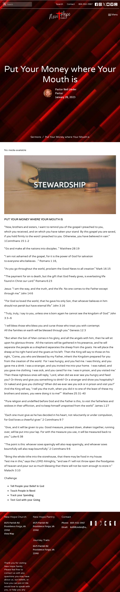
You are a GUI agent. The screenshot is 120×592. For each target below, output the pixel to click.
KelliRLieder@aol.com (78, 527)
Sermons (36, 137)
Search (59, 4)
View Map (9, 533)
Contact (71, 4)
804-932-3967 (86, 4)
